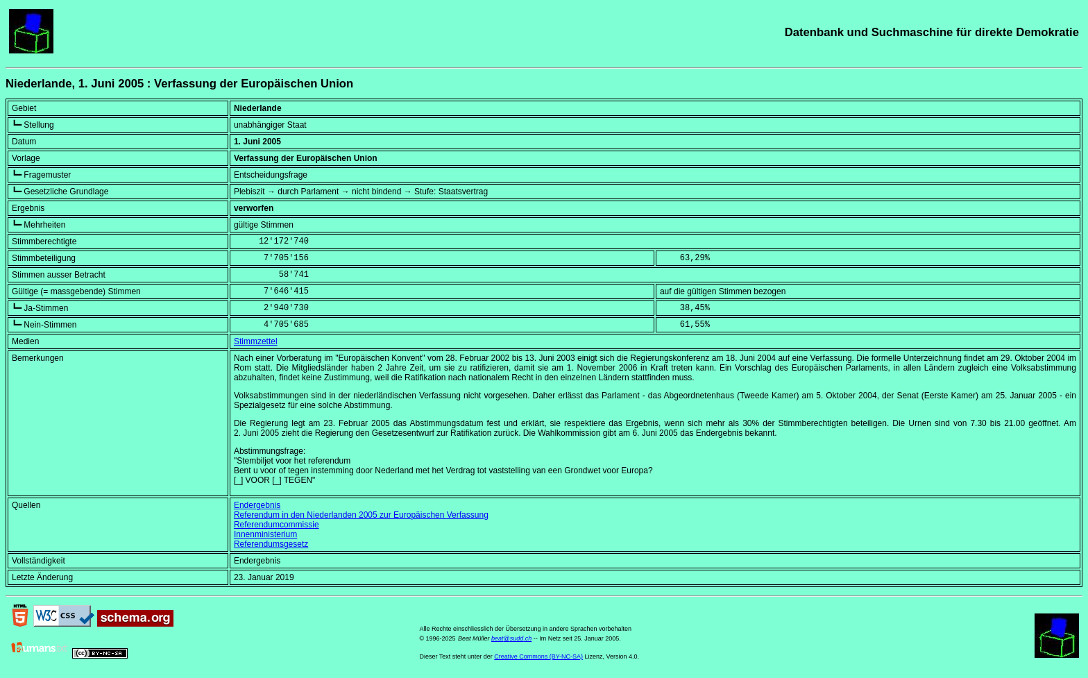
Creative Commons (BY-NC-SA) (538, 656)
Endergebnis (257, 505)
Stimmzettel (256, 341)
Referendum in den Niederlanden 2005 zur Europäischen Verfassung (361, 515)
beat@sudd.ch (511, 638)
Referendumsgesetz (271, 544)
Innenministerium (265, 534)
